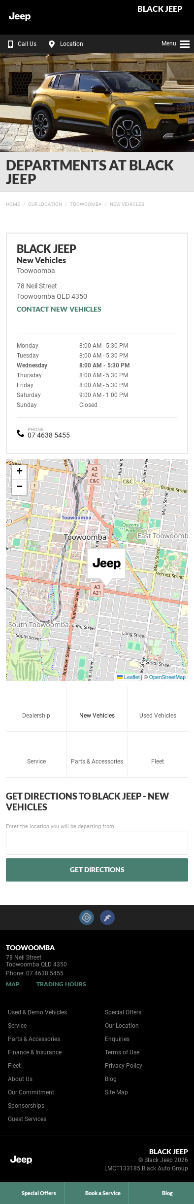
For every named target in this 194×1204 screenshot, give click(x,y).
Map (13, 984)
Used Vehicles (157, 704)
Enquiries (117, 1039)
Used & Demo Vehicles (37, 1012)
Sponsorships (26, 1105)
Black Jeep (159, 9)
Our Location (45, 204)
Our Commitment (31, 1092)
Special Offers (123, 1012)
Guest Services (27, 1119)
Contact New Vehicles (59, 309)
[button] (106, 568)
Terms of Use (122, 1052)
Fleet (157, 750)
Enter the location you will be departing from (97, 839)
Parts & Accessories (97, 750)
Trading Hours (61, 984)
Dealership (36, 704)
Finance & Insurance (35, 1052)
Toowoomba (86, 204)
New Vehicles (127, 204)
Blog (111, 1079)
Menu (176, 42)
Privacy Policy (123, 1065)
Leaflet (128, 677)
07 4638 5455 (49, 435)
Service (36, 750)
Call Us (19, 44)
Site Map (116, 1092)
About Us (20, 1079)
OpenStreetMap (167, 677)
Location (64, 44)
